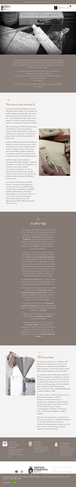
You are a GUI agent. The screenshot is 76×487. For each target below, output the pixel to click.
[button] (55, 7)
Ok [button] (14, 482)
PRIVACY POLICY (58, 467)
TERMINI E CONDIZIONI (61, 472)
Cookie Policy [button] (7, 482)
